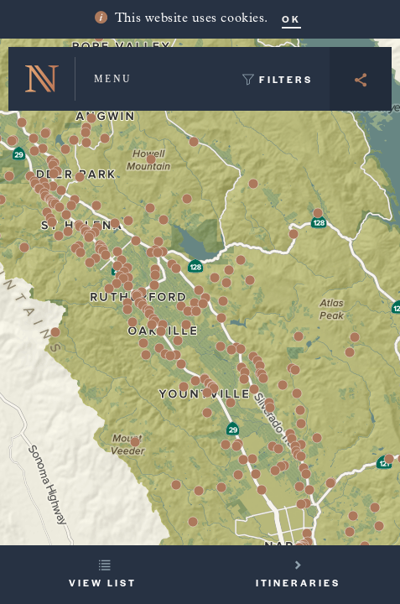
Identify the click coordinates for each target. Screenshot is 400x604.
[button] (297, 393)
